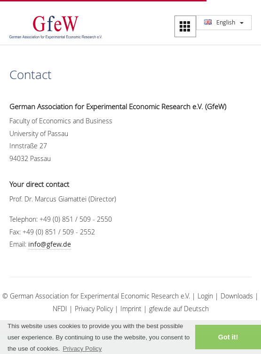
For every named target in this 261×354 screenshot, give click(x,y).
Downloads (237, 295)
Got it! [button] (228, 337)
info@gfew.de (49, 244)
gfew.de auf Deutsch (179, 308)
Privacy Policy (94, 308)
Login (205, 295)
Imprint (131, 308)
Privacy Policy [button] (82, 348)
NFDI (60, 308)
